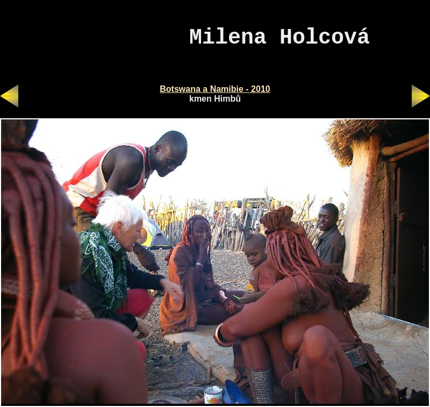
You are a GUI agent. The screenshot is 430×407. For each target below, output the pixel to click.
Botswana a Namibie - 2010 (215, 89)
